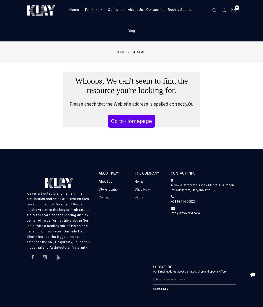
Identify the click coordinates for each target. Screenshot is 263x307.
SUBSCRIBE (161, 289)
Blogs (139, 197)
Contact (104, 197)
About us (105, 181)
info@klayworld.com (185, 213)
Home (120, 52)
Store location (109, 189)
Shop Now (142, 189)
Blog (131, 31)
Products (92, 10)
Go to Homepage (131, 121)
